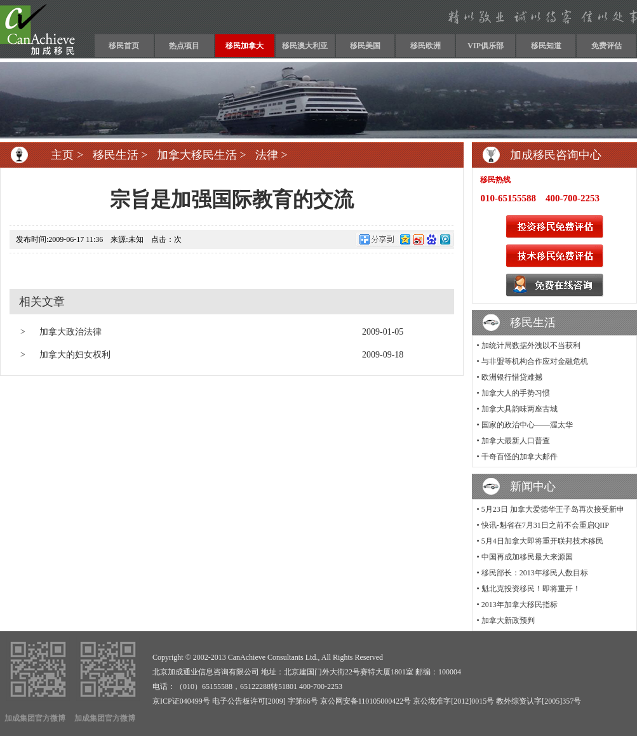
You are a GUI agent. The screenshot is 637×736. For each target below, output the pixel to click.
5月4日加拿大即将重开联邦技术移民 (542, 541)
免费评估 (606, 45)
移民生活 (115, 155)
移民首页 (124, 45)
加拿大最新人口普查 (515, 440)
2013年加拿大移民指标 (519, 604)
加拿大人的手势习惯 (515, 393)
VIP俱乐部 (485, 45)
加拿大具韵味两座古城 (519, 409)
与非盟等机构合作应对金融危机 (534, 361)
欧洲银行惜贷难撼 (511, 377)
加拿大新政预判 (508, 620)
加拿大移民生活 (197, 155)
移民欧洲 (425, 45)
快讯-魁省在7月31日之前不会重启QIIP (545, 525)
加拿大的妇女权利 (75, 354)
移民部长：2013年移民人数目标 (534, 572)
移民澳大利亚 (305, 45)
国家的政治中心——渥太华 (527, 424)
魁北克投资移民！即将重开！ (530, 588)
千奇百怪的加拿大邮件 (519, 456)
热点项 (180, 45)
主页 (62, 155)
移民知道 (546, 45)
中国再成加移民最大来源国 (527, 556)
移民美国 (365, 45)
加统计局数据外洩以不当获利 (530, 345)
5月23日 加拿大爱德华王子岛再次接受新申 (552, 509)
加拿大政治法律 (70, 332)
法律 (266, 155)
